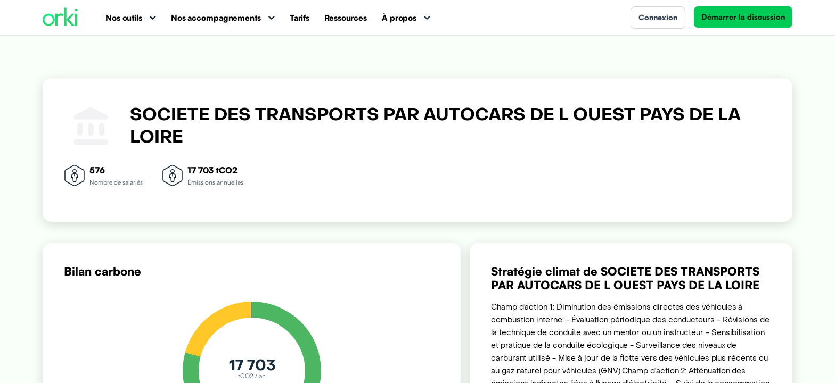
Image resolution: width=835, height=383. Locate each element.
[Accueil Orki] (60, 17)
